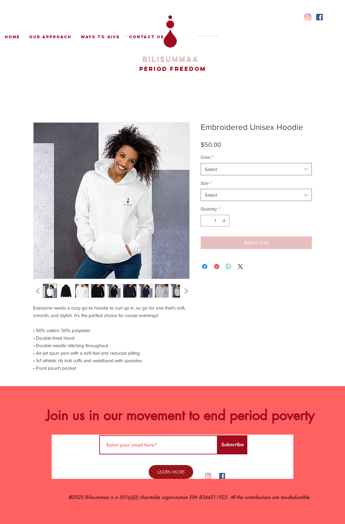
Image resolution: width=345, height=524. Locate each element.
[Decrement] (205, 220)
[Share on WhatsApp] (228, 266)
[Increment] (225, 220)
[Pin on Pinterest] (216, 266)
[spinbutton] (215, 220)
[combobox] (256, 195)
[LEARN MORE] (171, 472)
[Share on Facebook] (205, 266)
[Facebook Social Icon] (319, 17)
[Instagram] (308, 17)
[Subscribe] (232, 444)
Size (206, 183)
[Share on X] (240, 266)
